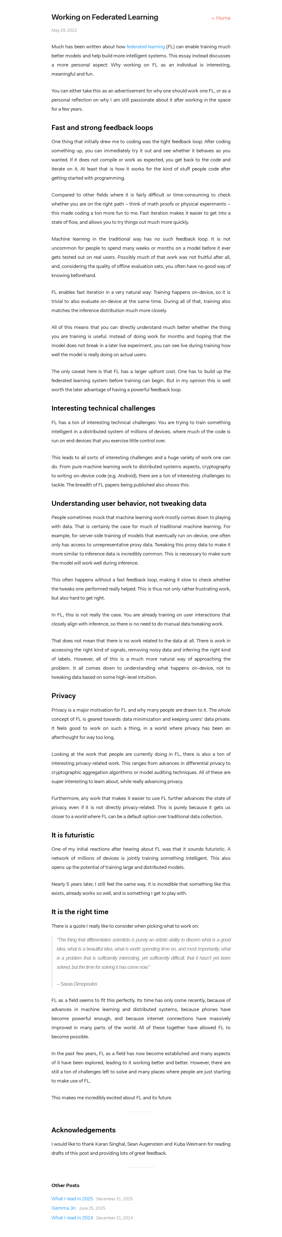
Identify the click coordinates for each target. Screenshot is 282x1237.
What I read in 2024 (92, 1218)
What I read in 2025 (92, 1199)
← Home (221, 18)
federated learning (146, 47)
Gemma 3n (78, 1208)
